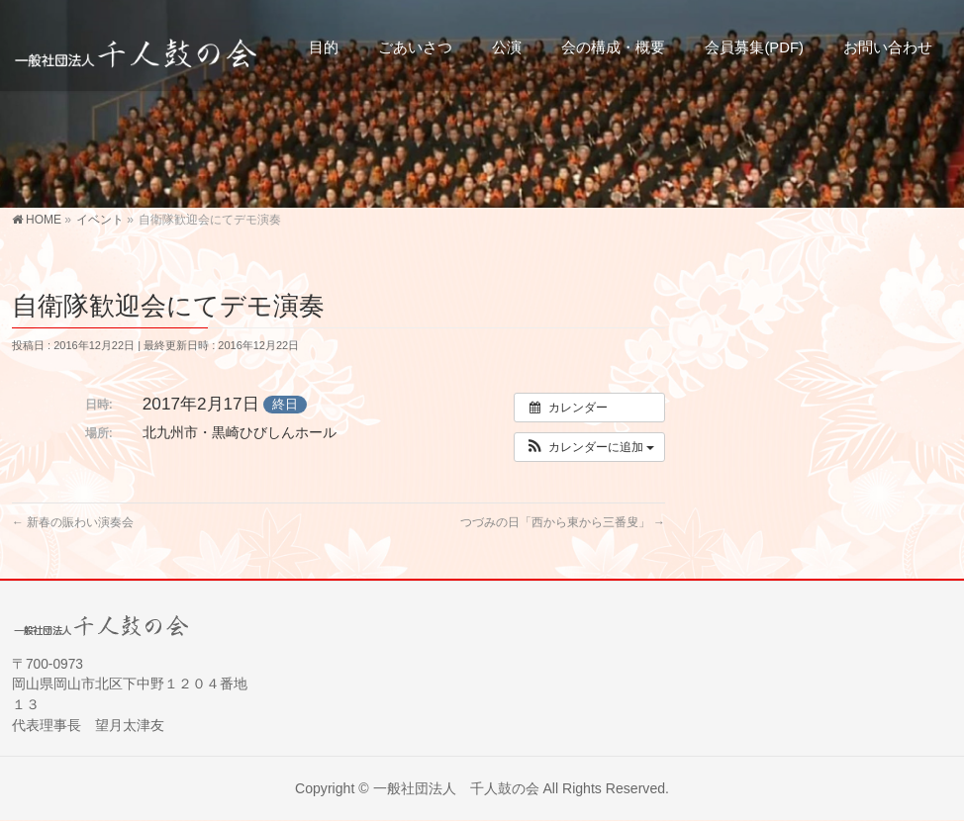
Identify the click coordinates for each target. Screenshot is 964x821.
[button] (589, 447)
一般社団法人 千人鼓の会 (456, 788)
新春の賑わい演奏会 (73, 522)
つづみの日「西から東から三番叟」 (562, 522)
